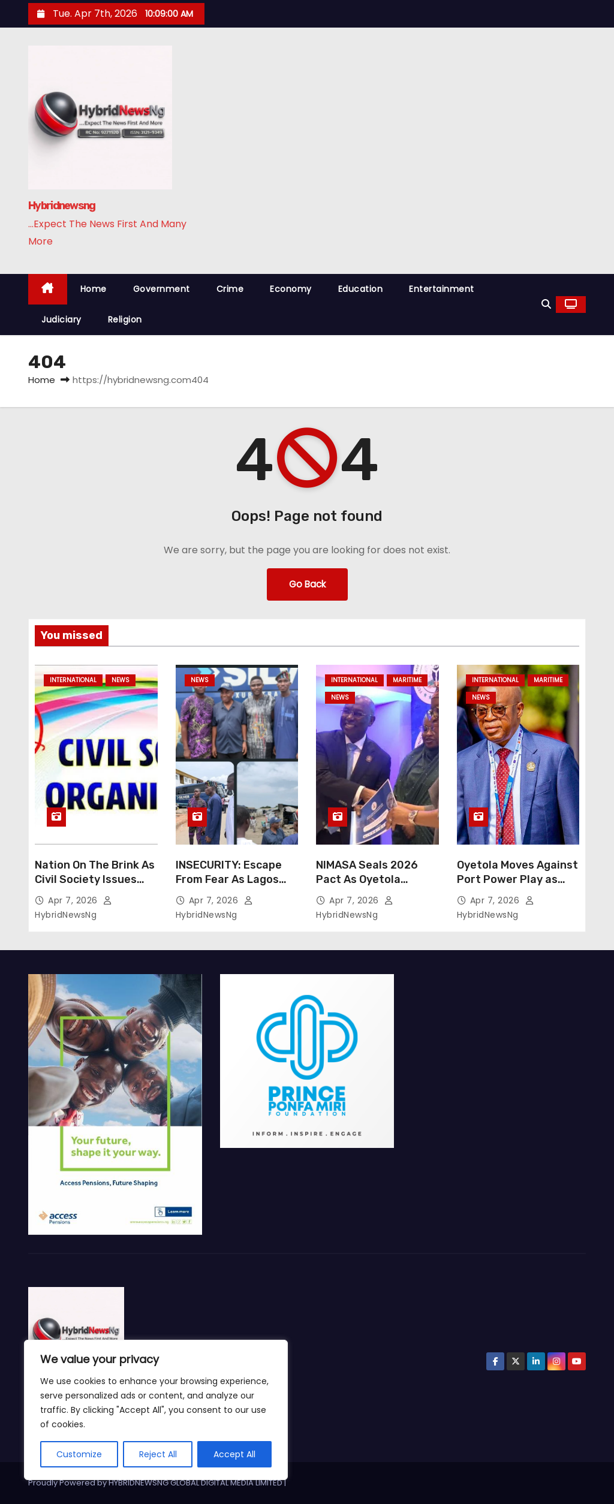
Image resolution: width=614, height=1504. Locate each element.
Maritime (407, 680)
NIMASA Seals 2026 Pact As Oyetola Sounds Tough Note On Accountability (375, 886)
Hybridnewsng (61, 205)
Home (93, 289)
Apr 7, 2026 (74, 900)
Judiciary (61, 319)
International (73, 680)
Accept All (234, 1454)
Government (161, 289)
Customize (79, 1454)
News (121, 680)
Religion (125, 319)
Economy (291, 289)
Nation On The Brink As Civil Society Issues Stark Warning (95, 879)
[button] (546, 304)
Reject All (158, 1454)
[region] (156, 1410)
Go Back (307, 584)
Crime (230, 289)
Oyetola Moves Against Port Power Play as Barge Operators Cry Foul (517, 886)
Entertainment (441, 289)
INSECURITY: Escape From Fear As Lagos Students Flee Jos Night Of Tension (229, 886)
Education (360, 289)
